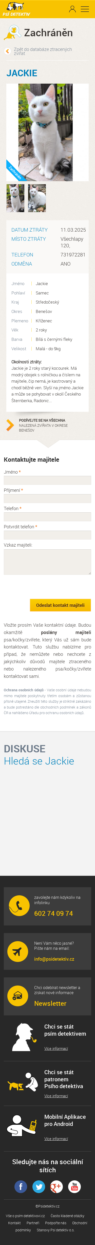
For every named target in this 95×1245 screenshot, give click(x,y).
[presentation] (42, 587)
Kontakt (14, 1222)
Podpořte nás (55, 1222)
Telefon (13, 508)
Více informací (56, 1048)
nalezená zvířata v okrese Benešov (50, 425)
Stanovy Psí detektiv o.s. (55, 1230)
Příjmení (13, 490)
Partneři (33, 1222)
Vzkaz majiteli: (18, 545)
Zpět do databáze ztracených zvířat (43, 51)
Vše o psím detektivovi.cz (25, 1215)
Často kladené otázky (67, 1215)
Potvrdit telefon (20, 527)
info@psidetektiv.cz (54, 959)
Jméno (12, 472)
